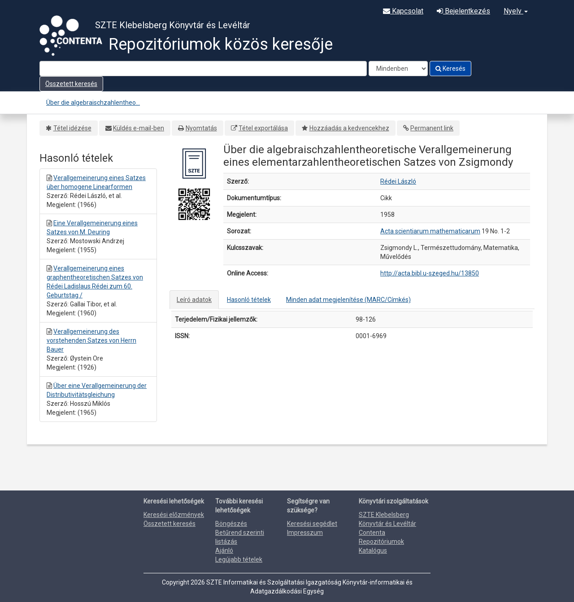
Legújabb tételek (238, 559)
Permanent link (431, 128)
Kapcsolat (403, 11)
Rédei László (398, 181)
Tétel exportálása (263, 128)
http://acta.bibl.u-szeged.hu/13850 (429, 273)
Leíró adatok (194, 299)
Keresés (450, 68)
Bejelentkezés (463, 11)
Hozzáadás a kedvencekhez (349, 128)
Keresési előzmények (174, 514)
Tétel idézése (72, 128)
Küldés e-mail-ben (138, 128)
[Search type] (398, 68)
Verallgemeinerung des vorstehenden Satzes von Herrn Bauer (91, 340)
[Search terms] (203, 68)
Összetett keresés (71, 83)
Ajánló (224, 550)
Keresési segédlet (312, 523)
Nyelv (516, 11)
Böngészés (231, 523)
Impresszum (305, 532)
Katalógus (373, 550)
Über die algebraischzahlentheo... (93, 102)
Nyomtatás (201, 128)
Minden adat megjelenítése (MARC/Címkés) (348, 299)
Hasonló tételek (249, 299)
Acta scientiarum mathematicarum (430, 231)
